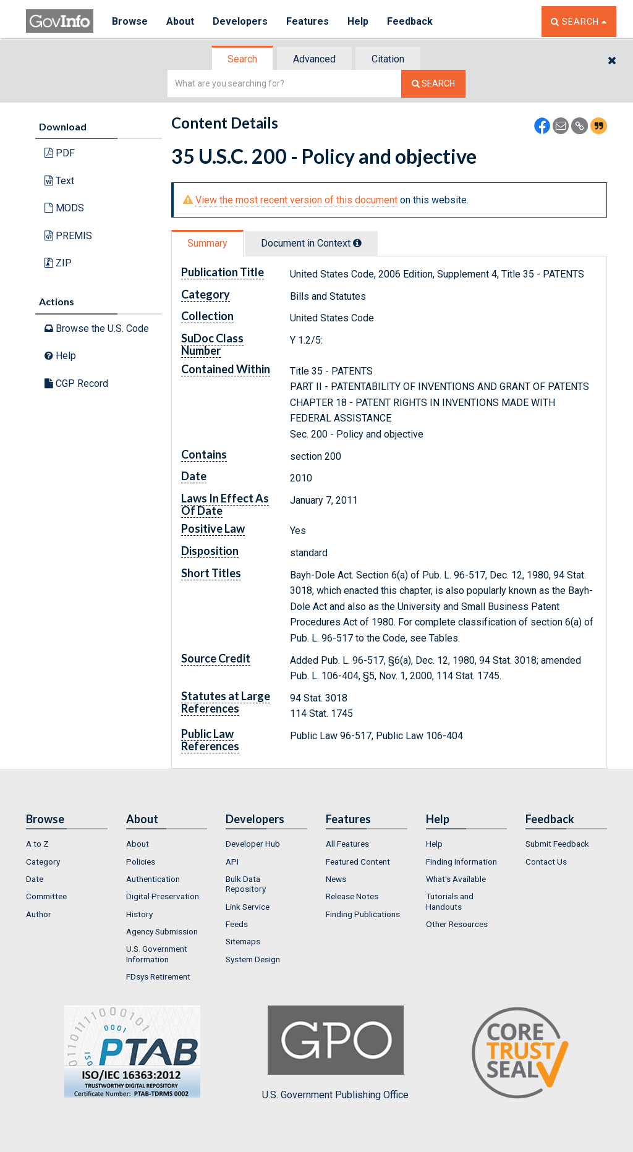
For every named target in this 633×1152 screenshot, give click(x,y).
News (336, 879)
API (232, 861)
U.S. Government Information (156, 954)
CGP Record (76, 383)
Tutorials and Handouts (450, 901)
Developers (240, 21)
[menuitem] (67, 844)
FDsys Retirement (158, 976)
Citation (388, 59)
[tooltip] (357, 243)
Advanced (314, 59)
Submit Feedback (557, 844)
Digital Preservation (162, 896)
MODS (64, 208)
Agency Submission (162, 931)
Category (43, 861)
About (180, 21)
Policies (140, 861)
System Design (253, 959)
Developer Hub (253, 844)
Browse (130, 21)
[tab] (242, 59)
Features (307, 21)
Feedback (410, 21)
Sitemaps (243, 941)
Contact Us (546, 861)
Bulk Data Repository (246, 884)
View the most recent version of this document (296, 200)
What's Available (456, 879)
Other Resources (457, 924)
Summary (207, 243)
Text (59, 181)
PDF (60, 153)
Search (242, 59)
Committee (46, 896)
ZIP (58, 263)
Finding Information (461, 861)
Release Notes (352, 896)
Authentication (153, 879)
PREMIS (68, 236)
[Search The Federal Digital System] (433, 84)
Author (38, 914)
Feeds (237, 924)
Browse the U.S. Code (97, 328)
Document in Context (311, 243)
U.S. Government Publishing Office (335, 1053)
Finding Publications (363, 914)
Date (34, 879)
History (139, 914)
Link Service (248, 907)
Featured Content (358, 861)
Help (357, 21)
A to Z (37, 844)
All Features (347, 844)
